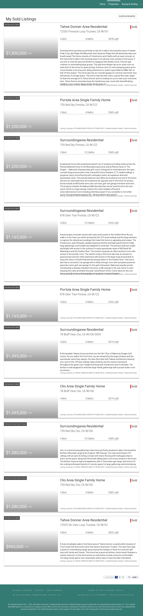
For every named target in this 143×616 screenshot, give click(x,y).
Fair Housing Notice (122, 595)
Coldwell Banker (22, 590)
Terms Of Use (96, 590)
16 (129, 577)
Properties (113, 4)
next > (135, 577)
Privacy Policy (115, 590)
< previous (109, 577)
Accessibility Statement (92, 595)
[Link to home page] (3, 4)
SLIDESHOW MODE (127, 16)
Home (102, 4)
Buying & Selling (130, 4)
